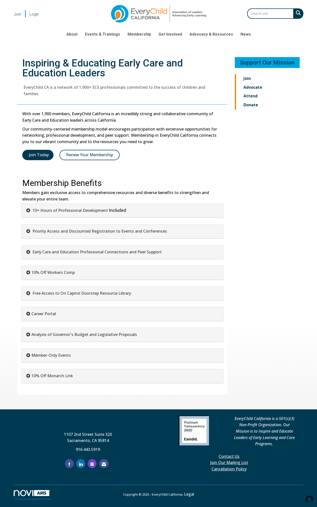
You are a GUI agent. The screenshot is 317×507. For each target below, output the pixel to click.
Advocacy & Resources (211, 34)
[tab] (122, 211)
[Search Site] (297, 12)
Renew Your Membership (89, 154)
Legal (189, 494)
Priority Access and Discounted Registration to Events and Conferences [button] (99, 231)
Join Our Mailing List (229, 462)
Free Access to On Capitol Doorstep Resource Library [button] (81, 293)
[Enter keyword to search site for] (270, 13)
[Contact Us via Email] (104, 463)
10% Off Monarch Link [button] (52, 375)
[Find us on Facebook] (69, 463)
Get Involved (170, 34)
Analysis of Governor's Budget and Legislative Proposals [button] (84, 334)
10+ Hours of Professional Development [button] (70, 210)
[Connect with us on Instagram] (92, 463)
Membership (139, 34)
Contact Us (229, 456)
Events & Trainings (102, 34)
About (72, 34)
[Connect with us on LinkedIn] (80, 463)
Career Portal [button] (43, 313)
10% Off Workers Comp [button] (53, 272)
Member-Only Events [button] (51, 355)
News (245, 34)
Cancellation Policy (229, 469)
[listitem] (21, 14)
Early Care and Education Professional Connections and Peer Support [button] (96, 252)
